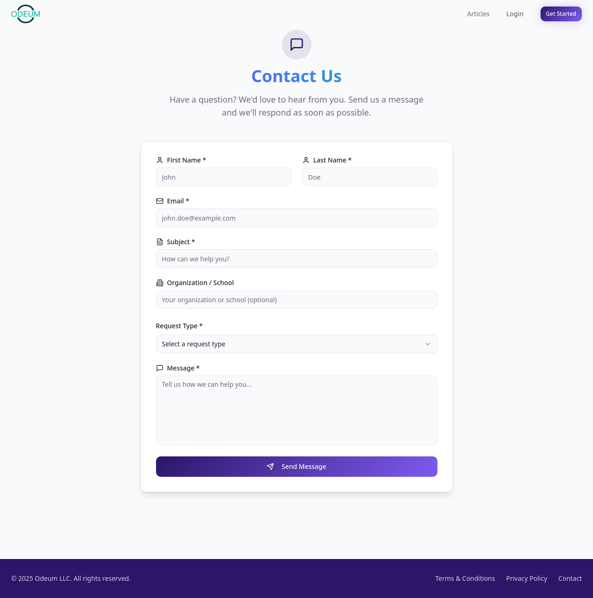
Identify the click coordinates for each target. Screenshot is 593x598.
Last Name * (327, 160)
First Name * (181, 160)
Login (514, 13)
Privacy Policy (526, 578)
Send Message (296, 466)
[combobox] (296, 344)
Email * (172, 201)
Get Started (561, 14)
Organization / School (195, 282)
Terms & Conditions (465, 578)
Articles (478, 13)
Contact (570, 578)
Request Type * (179, 325)
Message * (178, 368)
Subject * (175, 242)
